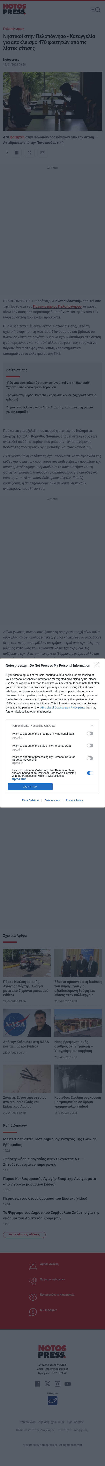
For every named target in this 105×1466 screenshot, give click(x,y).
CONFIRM (30, 786)
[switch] (90, 733)
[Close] (97, 666)
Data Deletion (30, 800)
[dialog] (52, 733)
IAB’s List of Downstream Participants (62, 707)
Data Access (52, 800)
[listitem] (52, 726)
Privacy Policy (74, 800)
